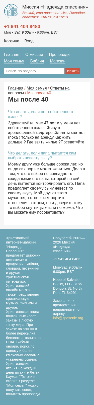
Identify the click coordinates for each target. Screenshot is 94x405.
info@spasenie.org (68, 318)
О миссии (34, 54)
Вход (28, 41)
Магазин (57, 61)
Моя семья (14, 61)
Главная (11, 54)
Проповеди (59, 54)
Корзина (11, 41)
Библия (37, 61)
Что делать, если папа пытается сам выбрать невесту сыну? (42, 155)
